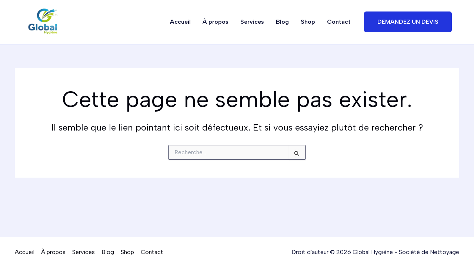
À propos (215, 21)
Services (252, 21)
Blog (282, 21)
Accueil (180, 21)
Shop (308, 21)
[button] (408, 21)
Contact (339, 21)
